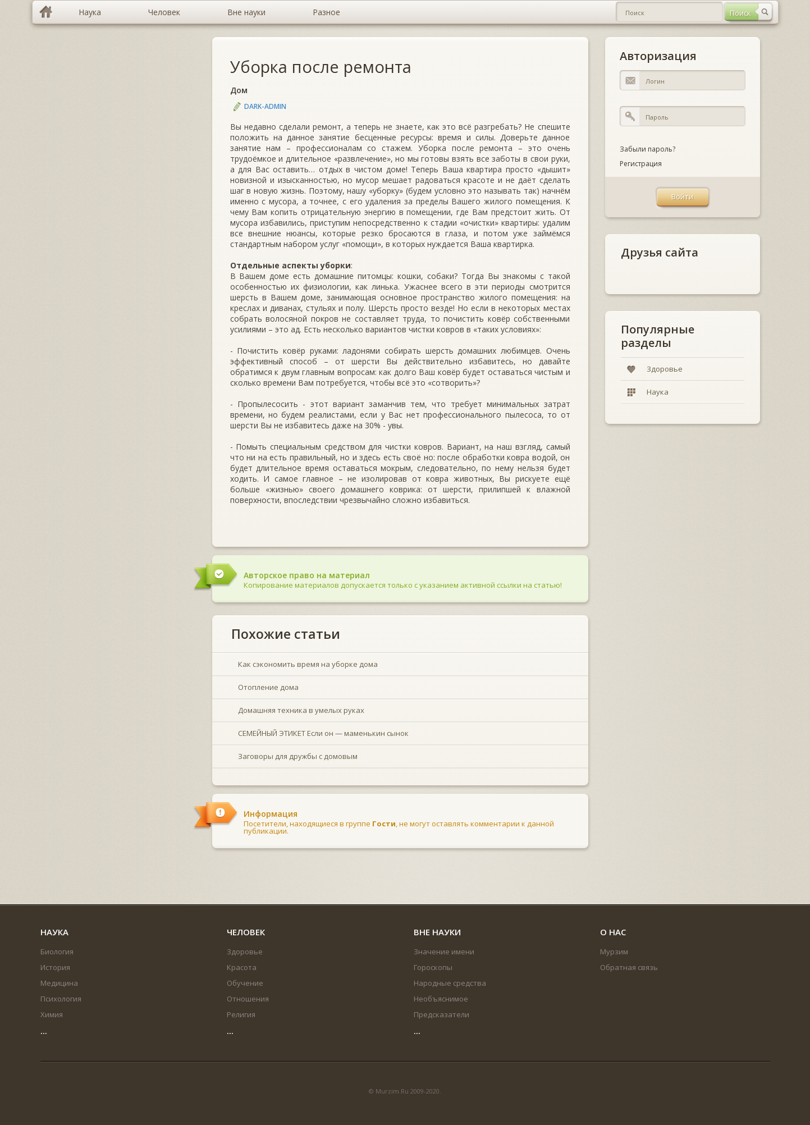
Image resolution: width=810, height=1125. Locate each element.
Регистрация (641, 163)
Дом (239, 90)
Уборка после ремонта (320, 66)
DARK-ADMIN (265, 106)
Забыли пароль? (647, 149)
